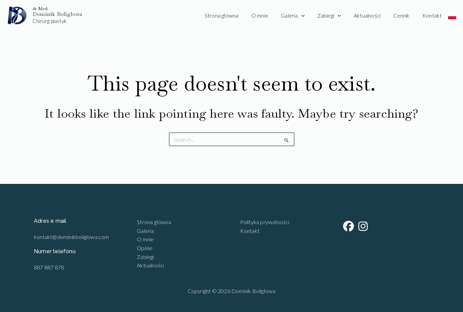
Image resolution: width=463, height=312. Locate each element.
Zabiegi (335, 15)
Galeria (301, 15)
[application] (309, 15)
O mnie (269, 15)
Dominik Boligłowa (57, 14)
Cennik (404, 15)
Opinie (144, 248)
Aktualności (371, 15)
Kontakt (433, 15)
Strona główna (233, 15)
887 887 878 (49, 267)
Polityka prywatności (265, 222)
